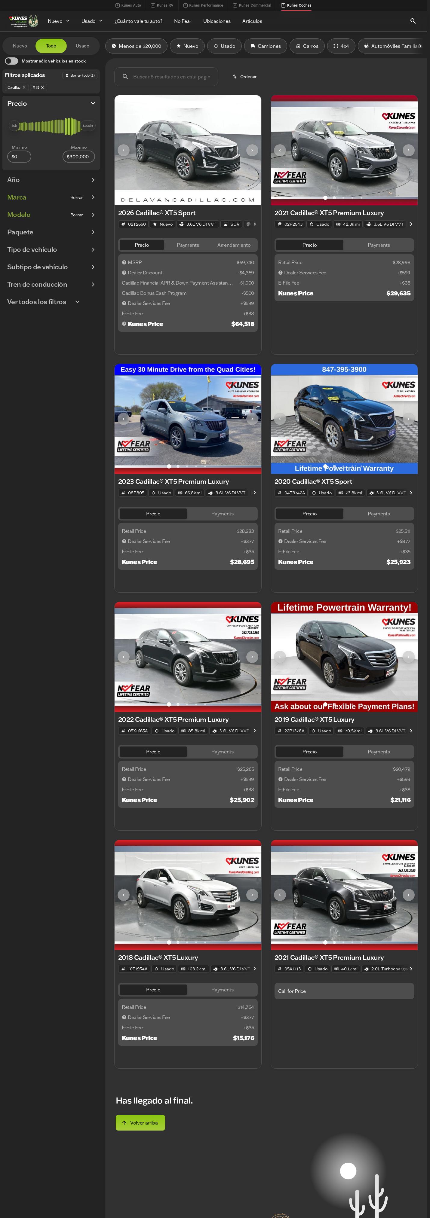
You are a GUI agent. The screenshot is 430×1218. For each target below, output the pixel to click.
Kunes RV (162, 5)
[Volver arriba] (140, 1123)
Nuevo (187, 46)
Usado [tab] (82, 46)
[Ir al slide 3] (187, 197)
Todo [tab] (51, 46)
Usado (224, 46)
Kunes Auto (128, 5)
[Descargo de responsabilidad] (124, 262)
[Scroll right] (420, 46)
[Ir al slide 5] (205, 197)
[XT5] (38, 87)
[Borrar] (77, 197)
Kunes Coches (296, 5)
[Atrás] (79, 75)
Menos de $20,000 (136, 46)
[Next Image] (252, 150)
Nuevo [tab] (20, 46)
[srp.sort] (245, 76)
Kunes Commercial (252, 5)
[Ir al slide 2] (178, 197)
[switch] (45, 61)
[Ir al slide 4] (196, 197)
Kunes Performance (203, 5)
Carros (307, 46)
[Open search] (413, 21)
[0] (19, 157)
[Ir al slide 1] (169, 197)
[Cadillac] (17, 87)
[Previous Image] (124, 150)
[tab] (141, 245)
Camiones (265, 46)
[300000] (79, 157)
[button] (126, 150)
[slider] (14, 125)
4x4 (341, 46)
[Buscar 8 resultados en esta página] (166, 76)
